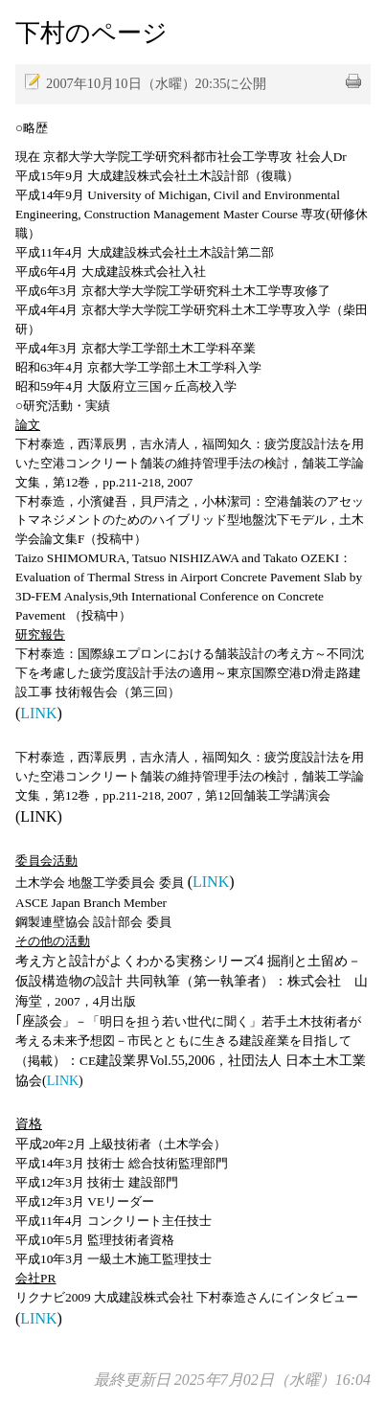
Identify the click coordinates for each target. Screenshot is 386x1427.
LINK (38, 713)
